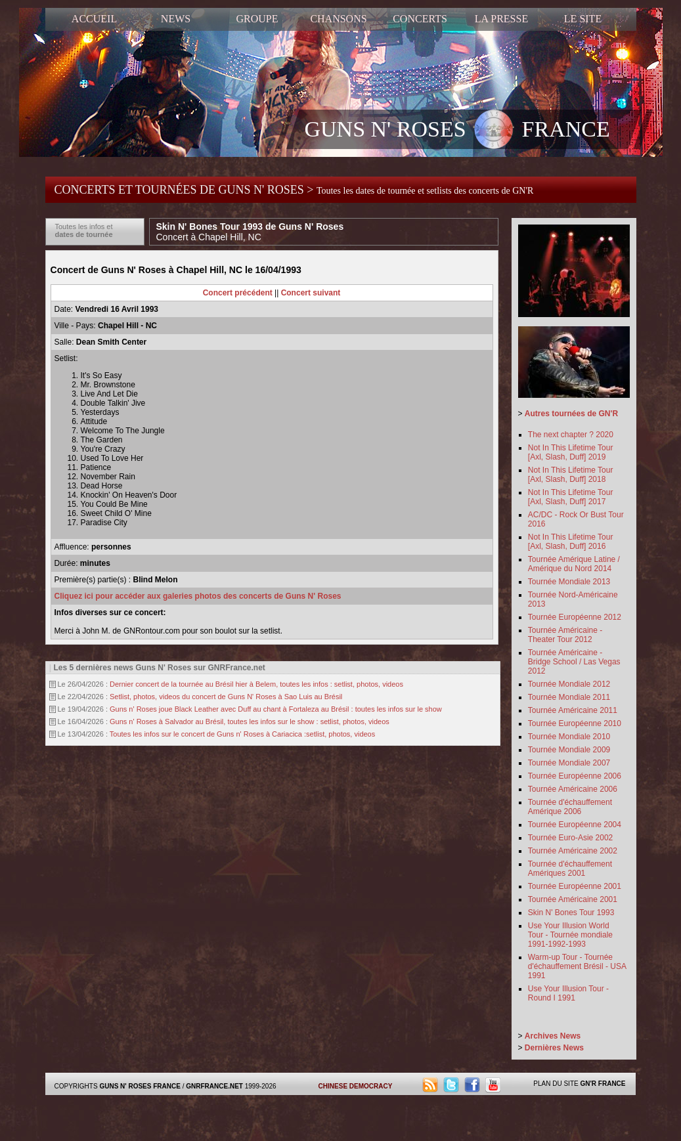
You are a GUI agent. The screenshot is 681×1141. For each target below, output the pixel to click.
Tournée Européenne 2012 (574, 617)
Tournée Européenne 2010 (574, 723)
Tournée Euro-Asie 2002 (570, 837)
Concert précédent (238, 292)
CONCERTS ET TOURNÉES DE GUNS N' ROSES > (294, 189)
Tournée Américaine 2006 (572, 789)
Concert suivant (311, 292)
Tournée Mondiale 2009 (569, 749)
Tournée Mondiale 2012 (569, 684)
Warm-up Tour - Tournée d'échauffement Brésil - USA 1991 (577, 966)
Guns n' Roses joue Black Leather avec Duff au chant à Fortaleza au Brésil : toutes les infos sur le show (276, 709)
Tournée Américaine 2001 (572, 899)
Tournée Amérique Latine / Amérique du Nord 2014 (574, 564)
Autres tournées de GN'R (571, 413)
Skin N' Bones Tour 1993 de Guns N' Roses (250, 231)
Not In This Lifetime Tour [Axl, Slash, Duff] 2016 (570, 541)
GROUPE (257, 18)
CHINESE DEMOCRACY (356, 1086)
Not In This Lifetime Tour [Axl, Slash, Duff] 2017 (570, 497)
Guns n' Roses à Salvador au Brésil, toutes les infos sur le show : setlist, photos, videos (249, 721)
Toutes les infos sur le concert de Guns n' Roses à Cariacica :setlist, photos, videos (242, 734)
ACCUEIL (94, 18)
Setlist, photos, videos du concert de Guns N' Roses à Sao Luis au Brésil (226, 696)
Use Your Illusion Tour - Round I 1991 (568, 993)
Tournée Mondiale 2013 (569, 581)
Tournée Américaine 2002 (572, 850)
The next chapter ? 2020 (570, 434)
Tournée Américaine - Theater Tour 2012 (565, 635)
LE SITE (583, 18)
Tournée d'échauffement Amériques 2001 (570, 868)
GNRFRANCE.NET (214, 1086)
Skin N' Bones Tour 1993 (571, 912)
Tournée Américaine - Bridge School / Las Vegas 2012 (574, 662)
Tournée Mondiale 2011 (569, 697)
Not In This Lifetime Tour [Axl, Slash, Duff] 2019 (570, 452)
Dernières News (554, 1047)
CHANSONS (338, 18)
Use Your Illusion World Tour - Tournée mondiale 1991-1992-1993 (570, 935)
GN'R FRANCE (602, 1083)
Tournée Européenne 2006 (574, 776)
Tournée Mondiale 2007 (569, 762)
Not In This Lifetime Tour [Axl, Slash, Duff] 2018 (570, 474)
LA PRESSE (501, 18)
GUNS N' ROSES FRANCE (457, 130)
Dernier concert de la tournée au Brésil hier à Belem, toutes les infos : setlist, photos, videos (256, 684)
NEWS (175, 18)
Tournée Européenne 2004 (574, 824)
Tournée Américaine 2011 (572, 710)
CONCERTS (420, 18)
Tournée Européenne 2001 (574, 886)
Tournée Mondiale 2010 (569, 736)
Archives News (553, 1036)
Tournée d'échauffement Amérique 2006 (570, 807)
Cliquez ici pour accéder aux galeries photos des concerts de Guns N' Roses (198, 596)
